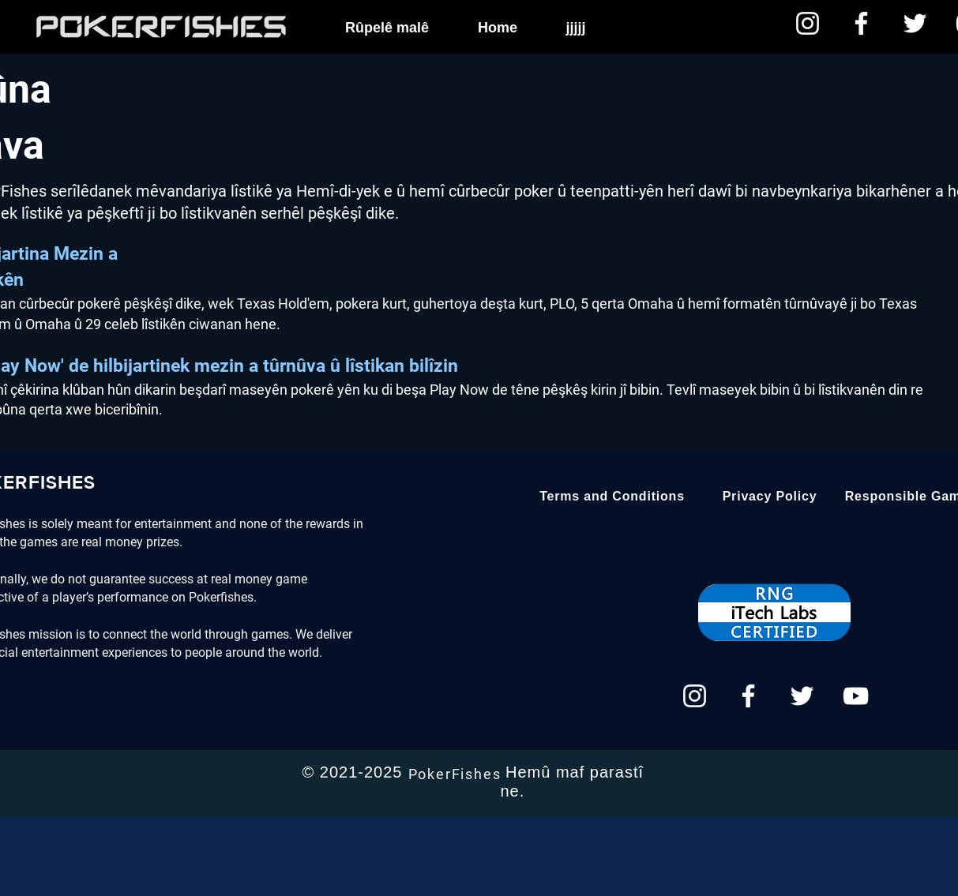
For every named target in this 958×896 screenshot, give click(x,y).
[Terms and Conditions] (612, 496)
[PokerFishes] (456, 773)
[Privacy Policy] (770, 496)
